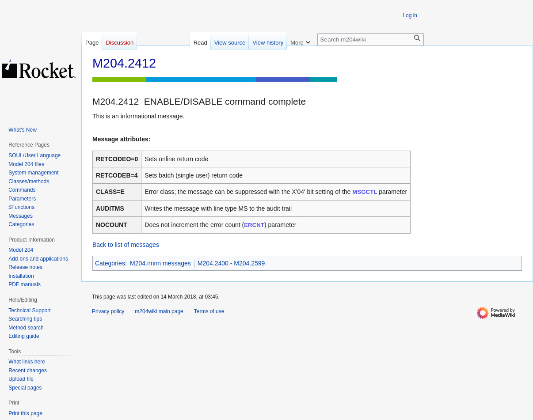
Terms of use (209, 311)
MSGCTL (364, 192)
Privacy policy (108, 311)
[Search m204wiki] (370, 39)
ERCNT (254, 225)
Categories (110, 263)
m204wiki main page (159, 311)
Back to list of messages (125, 244)
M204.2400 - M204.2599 (231, 263)
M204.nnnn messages (160, 263)
